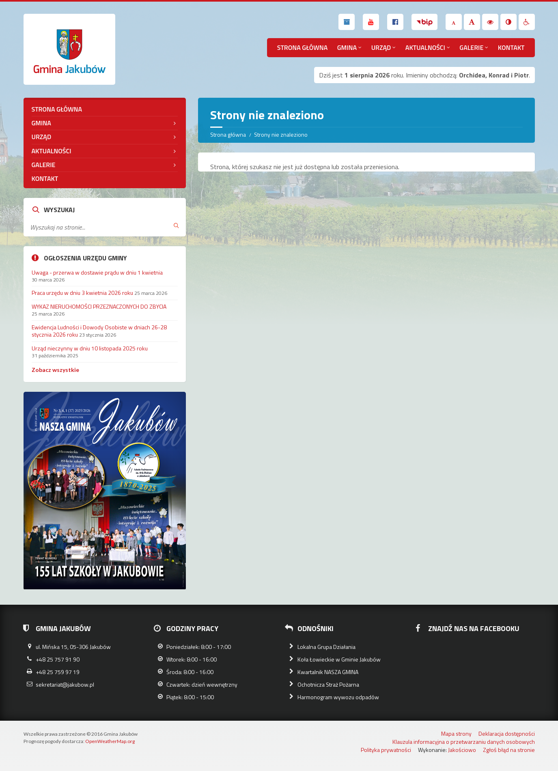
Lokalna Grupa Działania (326, 646)
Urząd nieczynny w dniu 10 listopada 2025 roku (90, 348)
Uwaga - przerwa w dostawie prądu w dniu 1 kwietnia (97, 272)
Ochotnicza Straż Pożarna (328, 684)
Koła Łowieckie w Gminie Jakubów (339, 659)
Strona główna (302, 47)
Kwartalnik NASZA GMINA (327, 672)
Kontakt (511, 47)
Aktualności (425, 47)
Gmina (347, 47)
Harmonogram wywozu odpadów (338, 697)
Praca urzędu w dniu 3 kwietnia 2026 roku (82, 292)
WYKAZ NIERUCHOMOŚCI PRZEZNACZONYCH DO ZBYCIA (99, 306)
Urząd (381, 47)
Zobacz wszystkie (55, 369)
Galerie (471, 47)
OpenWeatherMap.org (110, 741)
